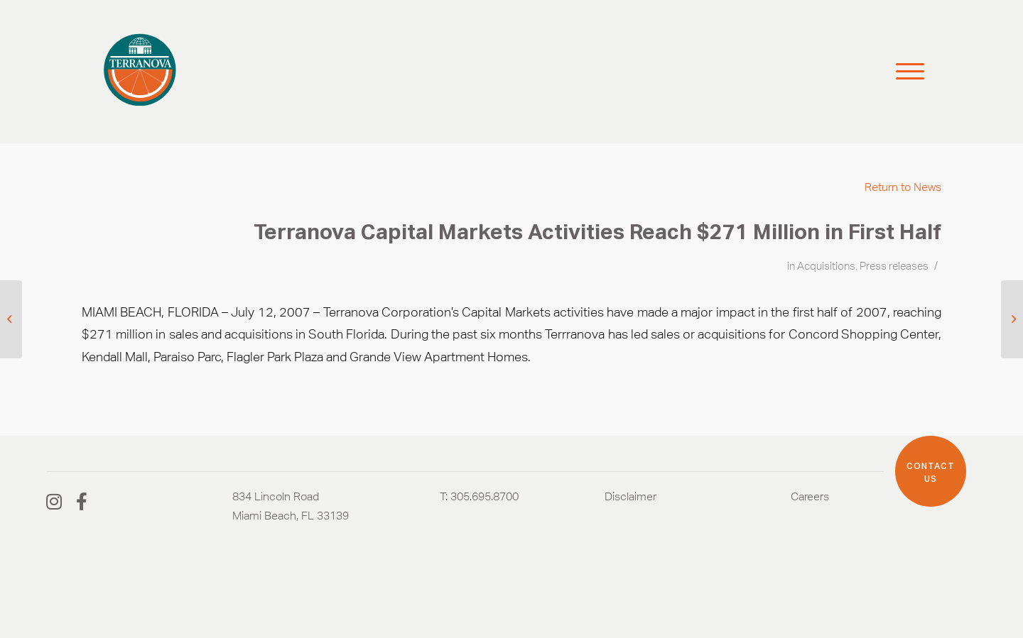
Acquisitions (826, 266)
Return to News (903, 187)
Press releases (894, 266)
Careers (810, 496)
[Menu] (904, 72)
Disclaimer (630, 496)
